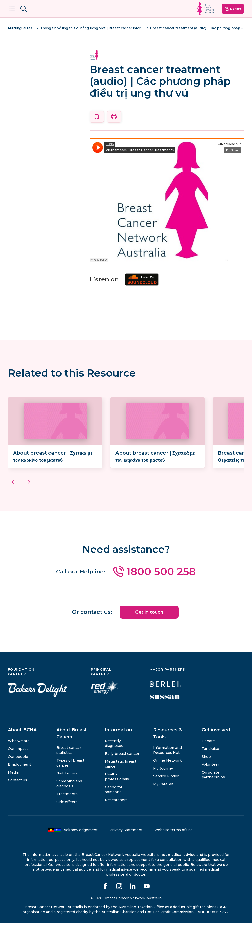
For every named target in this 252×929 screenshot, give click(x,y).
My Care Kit (163, 790)
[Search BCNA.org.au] (24, 9)
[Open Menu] (12, 9)
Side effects (66, 808)
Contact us (17, 786)
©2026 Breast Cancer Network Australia (126, 904)
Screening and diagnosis (69, 789)
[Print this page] (114, 117)
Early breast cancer (122, 760)
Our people (18, 762)
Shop (206, 762)
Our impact (18, 755)
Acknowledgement (72, 836)
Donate (233, 9)
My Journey (163, 774)
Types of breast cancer (70, 769)
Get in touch (149, 618)
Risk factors (67, 779)
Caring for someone (113, 795)
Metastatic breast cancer (120, 770)
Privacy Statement (126, 836)
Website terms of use (173, 836)
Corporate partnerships (213, 781)
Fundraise (210, 755)
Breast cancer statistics (68, 756)
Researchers (116, 806)
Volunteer (210, 770)
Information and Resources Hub (167, 756)
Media (13, 778)
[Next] (27, 489)
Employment (19, 770)
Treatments (67, 800)
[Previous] (14, 489)
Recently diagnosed (114, 749)
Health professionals (117, 783)
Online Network (167, 766)
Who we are (19, 747)
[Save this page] (97, 117)
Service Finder (166, 782)
